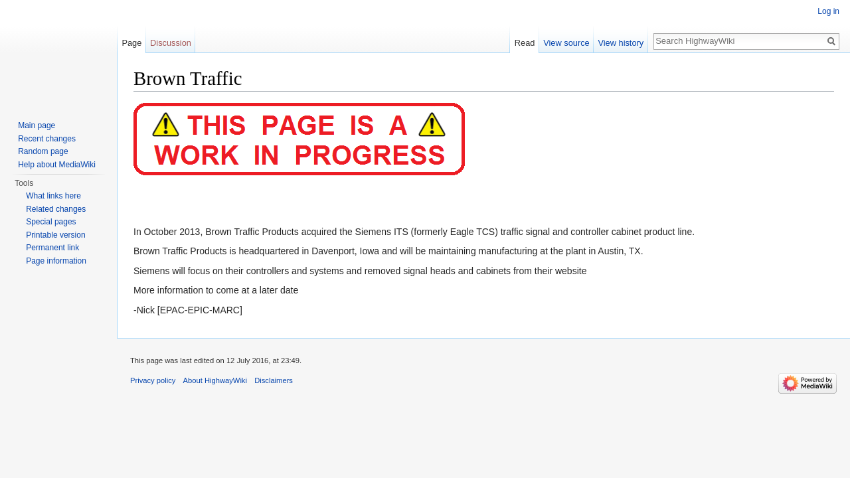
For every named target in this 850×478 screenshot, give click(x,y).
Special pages (51, 221)
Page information (56, 261)
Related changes (56, 209)
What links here (53, 195)
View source (566, 43)
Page (131, 43)
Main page (36, 125)
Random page (43, 151)
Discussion (170, 43)
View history (620, 43)
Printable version (55, 235)
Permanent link (52, 247)
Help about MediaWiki (57, 164)
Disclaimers (273, 380)
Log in (828, 11)
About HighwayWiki (215, 380)
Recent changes (47, 138)
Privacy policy (152, 380)
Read (525, 43)
